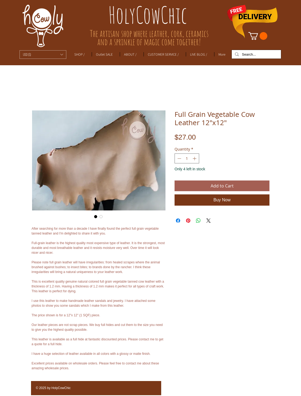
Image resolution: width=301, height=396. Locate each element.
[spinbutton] (187, 158)
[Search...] (256, 54)
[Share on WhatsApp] (198, 220)
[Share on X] (208, 220)
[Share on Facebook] (178, 220)
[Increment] (195, 158)
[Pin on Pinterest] (188, 220)
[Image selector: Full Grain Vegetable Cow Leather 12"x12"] (95, 216)
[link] (257, 36)
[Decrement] (178, 158)
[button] (43, 54)
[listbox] (43, 54)
